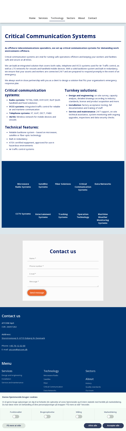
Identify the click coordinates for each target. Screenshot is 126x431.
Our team (90, 390)
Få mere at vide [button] (14, 425)
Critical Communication (53, 386)
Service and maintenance (12, 382)
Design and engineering (12, 375)
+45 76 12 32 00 (17, 345)
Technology (57, 18)
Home (32, 18)
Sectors (71, 18)
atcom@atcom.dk (18, 349)
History (89, 383)
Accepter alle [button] (113, 425)
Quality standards (93, 387)
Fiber (46, 383)
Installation (6, 379)
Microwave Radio (51, 375)
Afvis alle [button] (92, 425)
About (81, 18)
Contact (92, 18)
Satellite (47, 379)
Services (43, 18)
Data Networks (50, 390)
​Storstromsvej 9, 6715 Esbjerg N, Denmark (23, 338)
